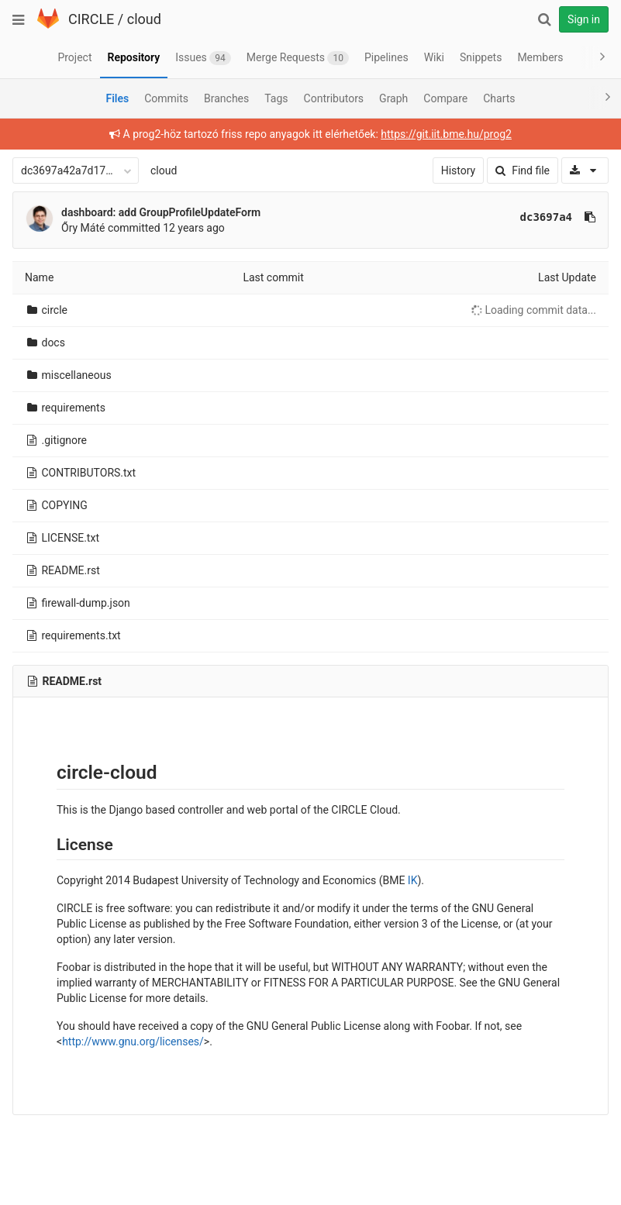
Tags (276, 98)
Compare (445, 98)
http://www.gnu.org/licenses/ (133, 1041)
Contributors (334, 98)
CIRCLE (91, 19)
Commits (166, 98)
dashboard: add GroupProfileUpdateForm (160, 212)
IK (413, 880)
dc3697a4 (546, 217)
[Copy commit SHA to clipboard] (590, 217)
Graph (393, 98)
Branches (226, 98)
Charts (499, 98)
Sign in (584, 19)
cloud (144, 19)
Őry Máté (83, 228)
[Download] (585, 170)
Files (117, 98)
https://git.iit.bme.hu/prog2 (446, 134)
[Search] (544, 19)
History (458, 170)
